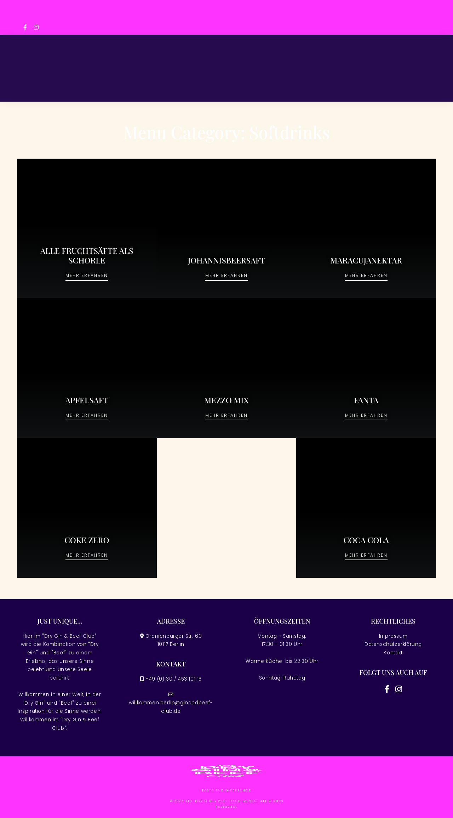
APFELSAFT (86, 400)
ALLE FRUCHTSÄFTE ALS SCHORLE (86, 255)
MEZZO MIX (226, 400)
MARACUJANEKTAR (366, 260)
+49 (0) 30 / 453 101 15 (173, 679)
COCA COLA (366, 540)
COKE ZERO (86, 540)
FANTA (366, 400)
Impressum (393, 636)
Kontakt (393, 652)
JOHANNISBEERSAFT (226, 260)
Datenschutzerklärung (393, 644)
